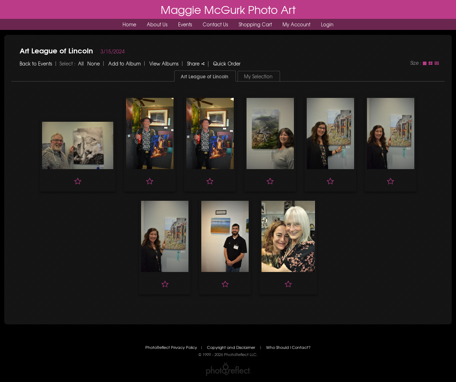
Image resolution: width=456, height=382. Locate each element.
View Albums (163, 63)
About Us (157, 24)
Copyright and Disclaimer (231, 347)
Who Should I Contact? (288, 347)
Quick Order (226, 63)
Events (185, 24)
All (81, 63)
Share (195, 63)
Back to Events (36, 63)
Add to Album (124, 63)
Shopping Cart (255, 24)
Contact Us (215, 24)
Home (129, 24)
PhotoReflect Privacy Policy (171, 347)
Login (327, 24)
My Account (296, 24)
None (93, 63)
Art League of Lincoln (56, 50)
